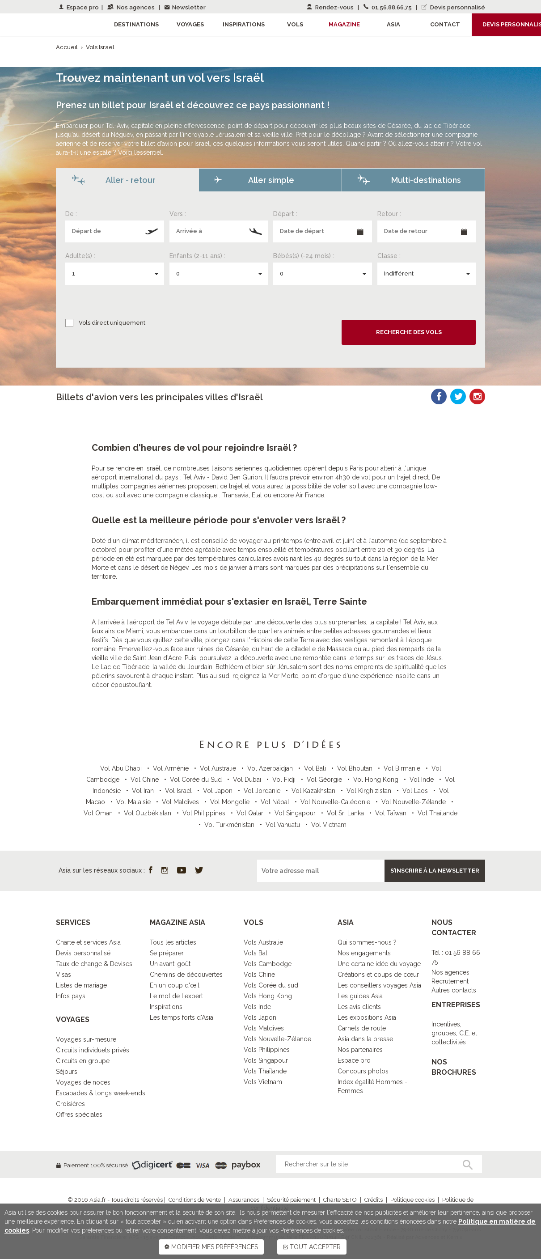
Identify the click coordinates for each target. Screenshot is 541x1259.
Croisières (70, 1103)
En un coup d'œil (174, 985)
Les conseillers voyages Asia (379, 985)
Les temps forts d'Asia (181, 1017)
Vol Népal (276, 801)
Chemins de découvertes (186, 974)
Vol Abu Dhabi (122, 768)
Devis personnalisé (453, 7)
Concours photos (363, 1071)
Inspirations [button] (244, 24)
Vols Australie (263, 942)
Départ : (285, 213)
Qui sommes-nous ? (367, 942)
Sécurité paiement (291, 1199)
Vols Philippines (267, 1049)
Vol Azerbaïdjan (271, 768)
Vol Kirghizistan (370, 790)
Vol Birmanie (403, 768)
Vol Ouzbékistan (148, 813)
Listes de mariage (81, 985)
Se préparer (167, 953)
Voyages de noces (83, 1082)
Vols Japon (260, 1017)
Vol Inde (422, 779)
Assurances (243, 1199)
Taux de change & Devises (94, 963)
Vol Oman (99, 813)
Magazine (344, 24)
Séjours (66, 1071)
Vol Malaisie (134, 801)
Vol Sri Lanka (346, 813)
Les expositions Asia (367, 1017)
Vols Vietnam (263, 1081)
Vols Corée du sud (271, 985)
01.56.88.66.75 (388, 7)
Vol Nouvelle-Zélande (414, 801)
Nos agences (131, 7)
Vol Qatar (251, 813)
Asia (393, 24)
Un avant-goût (170, 963)
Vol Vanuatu (284, 824)
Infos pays (70, 996)
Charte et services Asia (88, 942)
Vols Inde (257, 1006)
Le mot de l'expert (176, 996)
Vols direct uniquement (112, 322)
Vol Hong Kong (376, 779)
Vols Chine (259, 974)
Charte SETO (340, 1199)
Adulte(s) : (80, 255)
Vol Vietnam (329, 824)
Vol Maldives (181, 801)
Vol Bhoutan (355, 768)
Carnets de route (362, 1028)
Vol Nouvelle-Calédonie (336, 801)
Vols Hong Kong (268, 996)
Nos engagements (364, 953)
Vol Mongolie (230, 801)
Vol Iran (144, 790)
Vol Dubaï (248, 779)
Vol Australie (219, 768)
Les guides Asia (360, 996)
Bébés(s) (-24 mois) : (303, 255)
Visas (63, 974)
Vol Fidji (284, 779)
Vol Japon (218, 790)
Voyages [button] (190, 24)
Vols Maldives (264, 1028)
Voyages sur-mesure (86, 1039)
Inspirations (166, 1006)
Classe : (389, 255)
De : (71, 213)
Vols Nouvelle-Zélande (277, 1039)
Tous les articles (173, 942)
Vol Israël (179, 790)
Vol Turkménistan (230, 824)
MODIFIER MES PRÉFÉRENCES (211, 1247)
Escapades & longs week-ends (100, 1093)
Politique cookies (412, 1199)
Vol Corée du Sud (197, 779)
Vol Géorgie (325, 779)
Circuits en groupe (83, 1060)
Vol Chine (146, 779)
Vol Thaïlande (437, 813)
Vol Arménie (171, 768)
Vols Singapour (266, 1060)
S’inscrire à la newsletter (434, 870)
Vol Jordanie (263, 790)
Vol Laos (416, 790)
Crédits (373, 1199)
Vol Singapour (296, 813)
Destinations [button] (136, 24)
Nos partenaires (360, 1049)
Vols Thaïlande (265, 1071)
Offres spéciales (79, 1114)
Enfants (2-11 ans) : (197, 255)
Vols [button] (295, 24)
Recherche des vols (409, 332)
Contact (445, 24)
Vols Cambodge (268, 963)
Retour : (389, 213)
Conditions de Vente (195, 1199)
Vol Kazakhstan (314, 790)
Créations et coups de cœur (378, 974)
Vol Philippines (204, 813)
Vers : (177, 213)
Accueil (67, 47)
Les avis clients (359, 1006)
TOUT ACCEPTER (312, 1247)
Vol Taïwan (391, 813)
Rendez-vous (331, 7)
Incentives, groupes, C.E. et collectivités (454, 1033)
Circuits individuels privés (92, 1050)
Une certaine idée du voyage (379, 963)
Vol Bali (316, 768)
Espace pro (79, 7)
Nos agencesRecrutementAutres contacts (453, 981)
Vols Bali (256, 953)
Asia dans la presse (365, 1039)
